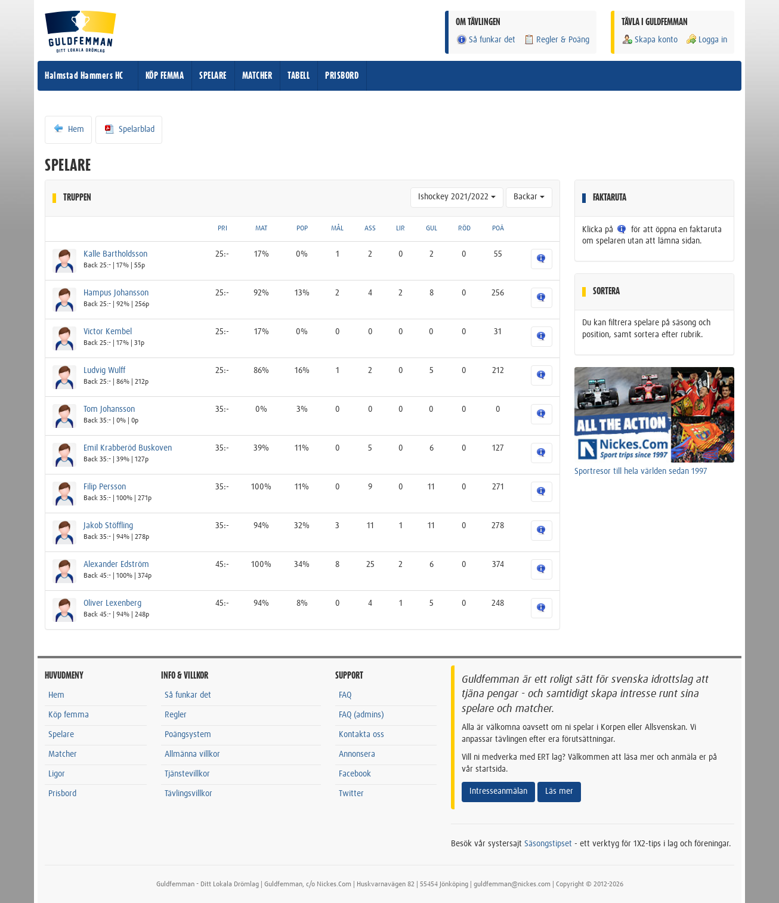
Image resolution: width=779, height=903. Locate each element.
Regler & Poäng (556, 39)
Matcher (62, 754)
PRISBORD (341, 76)
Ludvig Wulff (104, 370)
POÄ (498, 228)
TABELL (299, 76)
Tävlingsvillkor (188, 794)
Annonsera (357, 754)
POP (302, 228)
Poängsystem (188, 735)
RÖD (464, 228)
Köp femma (68, 715)
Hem (68, 129)
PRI (222, 228)
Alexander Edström (116, 564)
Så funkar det (485, 39)
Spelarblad (128, 129)
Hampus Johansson (116, 293)
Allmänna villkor (192, 754)
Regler (176, 715)
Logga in (706, 39)
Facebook (355, 774)
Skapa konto (650, 39)
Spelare (61, 735)
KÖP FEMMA (165, 76)
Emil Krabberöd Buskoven (128, 448)
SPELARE (213, 76)
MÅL (337, 228)
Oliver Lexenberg (112, 603)
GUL (431, 228)
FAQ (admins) (361, 715)
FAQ (345, 695)
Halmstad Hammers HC (84, 76)
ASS (370, 228)
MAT (261, 228)
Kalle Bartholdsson (115, 254)
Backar (529, 197)
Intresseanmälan (498, 791)
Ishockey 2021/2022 (457, 197)
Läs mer (559, 791)
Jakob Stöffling (108, 526)
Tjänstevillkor (187, 774)
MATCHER (257, 76)
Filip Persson (105, 487)
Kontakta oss (361, 735)
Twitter (351, 794)
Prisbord (62, 794)
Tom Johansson (109, 409)
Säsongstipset (548, 844)
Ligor (56, 774)
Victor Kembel (108, 332)
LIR (400, 228)
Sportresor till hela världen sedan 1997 (640, 471)
